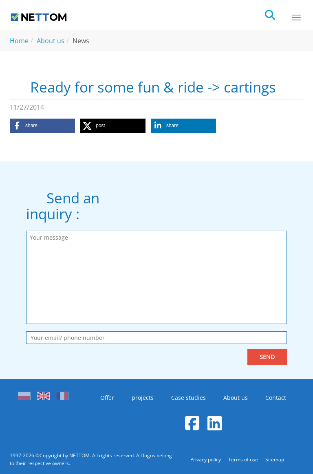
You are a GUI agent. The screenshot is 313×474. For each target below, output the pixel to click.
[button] (42, 126)
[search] (277, 14)
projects (143, 397)
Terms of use (243, 459)
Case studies (188, 397)
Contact (275, 397)
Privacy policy (206, 459)
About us (235, 397)
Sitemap (274, 459)
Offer (107, 397)
